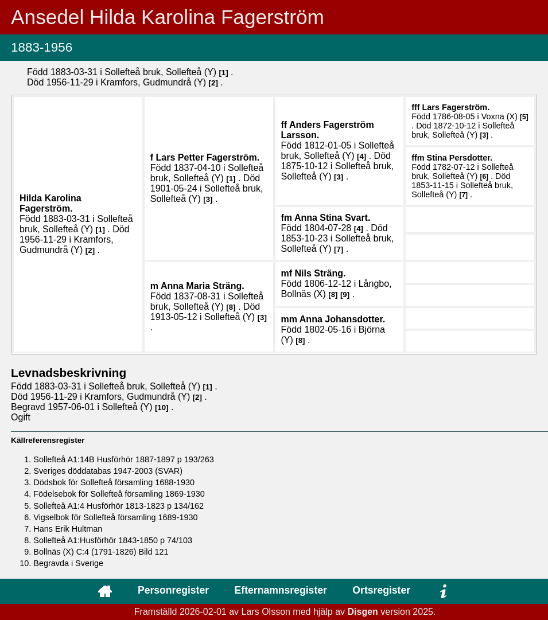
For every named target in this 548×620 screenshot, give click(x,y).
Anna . (342, 319)
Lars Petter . (208, 157)
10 (161, 407)
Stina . (459, 157)
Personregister (173, 590)
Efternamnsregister (281, 590)
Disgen (363, 612)
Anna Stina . (332, 218)
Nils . (320, 273)
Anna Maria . (202, 286)
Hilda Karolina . (50, 203)
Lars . (456, 107)
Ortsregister (381, 590)
